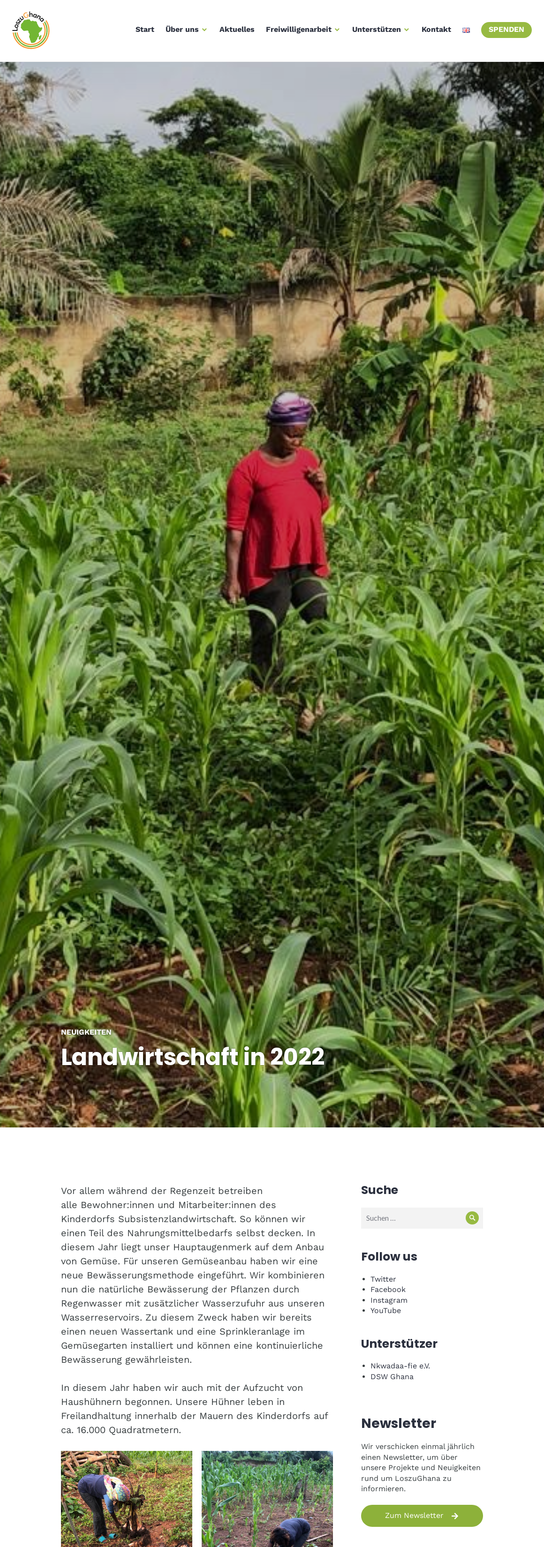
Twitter (383, 1279)
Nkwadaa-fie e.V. (400, 1365)
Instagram (389, 1300)
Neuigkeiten (86, 1032)
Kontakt (434, 32)
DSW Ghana (392, 1376)
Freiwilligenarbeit (297, 32)
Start (143, 32)
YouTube (385, 1310)
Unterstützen (374, 32)
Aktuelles (235, 32)
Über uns (180, 32)
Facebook (388, 1289)
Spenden (504, 32)
